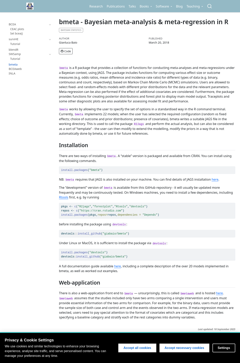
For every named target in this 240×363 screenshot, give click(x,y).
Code (66, 51)
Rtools (63, 197)
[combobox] (210, 6)
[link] (146, 6)
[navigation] (49, 24)
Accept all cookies (137, 348)
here (215, 179)
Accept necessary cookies (184, 348)
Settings (224, 348)
